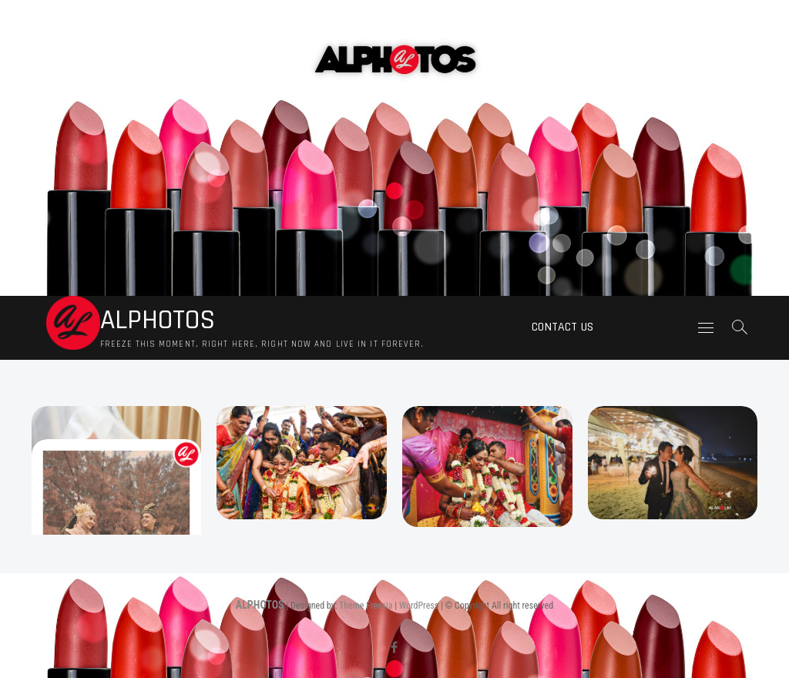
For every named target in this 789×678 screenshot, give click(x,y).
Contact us (562, 327)
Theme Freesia (365, 605)
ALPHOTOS (157, 320)
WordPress (418, 605)
